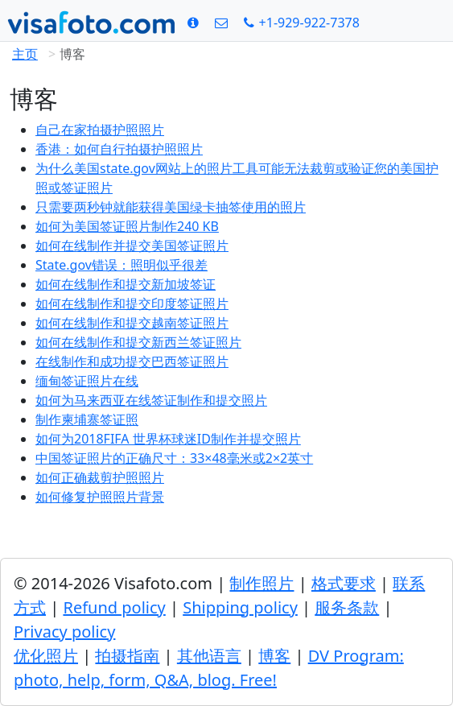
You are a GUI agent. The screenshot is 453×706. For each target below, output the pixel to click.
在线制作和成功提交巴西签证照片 (132, 361)
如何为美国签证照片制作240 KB (127, 226)
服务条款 (347, 607)
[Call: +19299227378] (302, 22)
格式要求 (343, 583)
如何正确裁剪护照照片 (99, 477)
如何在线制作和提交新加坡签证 (125, 284)
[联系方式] (221, 22)
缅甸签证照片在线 (86, 381)
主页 (25, 54)
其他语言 (209, 656)
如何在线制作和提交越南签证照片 (132, 323)
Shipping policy (240, 607)
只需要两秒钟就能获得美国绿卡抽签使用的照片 (170, 207)
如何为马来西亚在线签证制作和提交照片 (151, 400)
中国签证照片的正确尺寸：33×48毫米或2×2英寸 (174, 458)
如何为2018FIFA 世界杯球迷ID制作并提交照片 (168, 439)
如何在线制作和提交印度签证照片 (132, 303)
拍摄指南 (127, 656)
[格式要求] (193, 22)
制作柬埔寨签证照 (86, 419)
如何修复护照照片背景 (99, 497)
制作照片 (261, 583)
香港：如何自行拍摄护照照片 (119, 149)
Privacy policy (64, 631)
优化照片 (46, 656)
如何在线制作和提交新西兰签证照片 (138, 342)
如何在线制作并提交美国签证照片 (132, 245)
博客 (274, 656)
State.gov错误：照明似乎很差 (121, 265)
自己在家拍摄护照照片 (99, 129)
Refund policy (114, 607)
